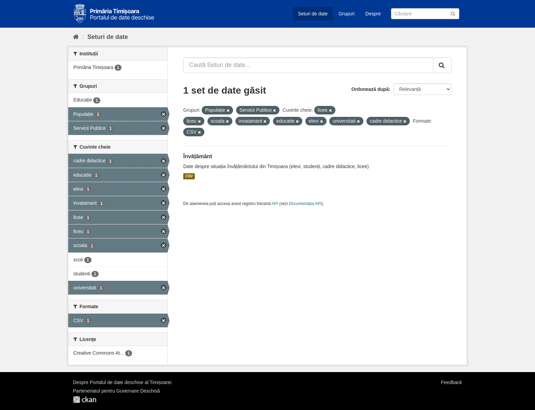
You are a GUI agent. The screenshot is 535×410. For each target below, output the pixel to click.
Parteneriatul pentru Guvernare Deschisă (116, 391)
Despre (373, 13)
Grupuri (346, 13)
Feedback (451, 382)
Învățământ (197, 156)
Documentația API (305, 203)
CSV (189, 176)
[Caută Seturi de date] (425, 13)
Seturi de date (313, 13)
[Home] (76, 36)
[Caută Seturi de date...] (308, 65)
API (275, 203)
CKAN (84, 399)
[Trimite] (453, 13)
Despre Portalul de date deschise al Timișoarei (122, 382)
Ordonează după (370, 89)
